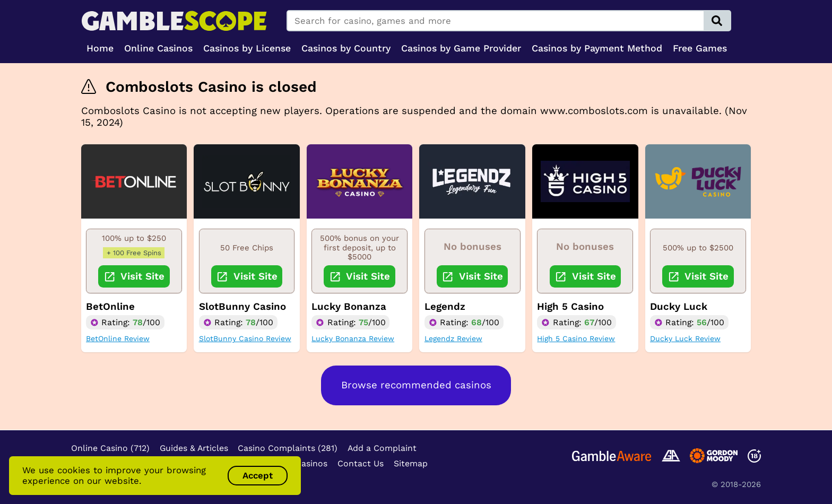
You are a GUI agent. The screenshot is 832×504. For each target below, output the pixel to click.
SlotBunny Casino (242, 306)
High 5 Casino (570, 306)
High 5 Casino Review (576, 338)
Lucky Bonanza (348, 306)
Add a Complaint (382, 448)
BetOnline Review (118, 338)
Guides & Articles (194, 448)
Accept (257, 475)
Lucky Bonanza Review (352, 338)
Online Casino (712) (110, 448)
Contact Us (360, 463)
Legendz (444, 306)
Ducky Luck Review (685, 338)
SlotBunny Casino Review (245, 338)
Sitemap (411, 463)
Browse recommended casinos (416, 385)
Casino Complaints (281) (287, 448)
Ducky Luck (678, 306)
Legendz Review (453, 338)
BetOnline (110, 306)
